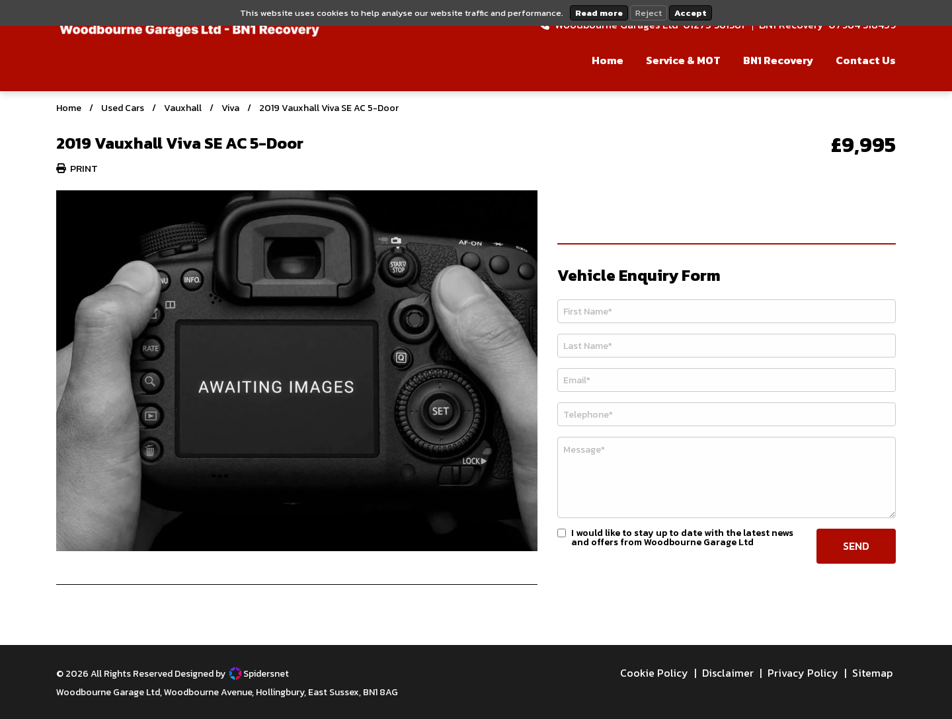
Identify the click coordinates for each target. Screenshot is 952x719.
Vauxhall (183, 108)
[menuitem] (597, 63)
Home (68, 108)
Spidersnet (259, 674)
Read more (599, 13)
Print (77, 168)
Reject (648, 13)
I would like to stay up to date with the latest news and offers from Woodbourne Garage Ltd (682, 538)
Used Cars (122, 108)
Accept (690, 13)
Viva (230, 108)
